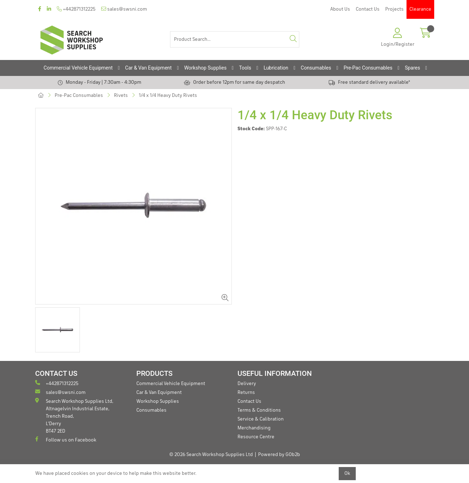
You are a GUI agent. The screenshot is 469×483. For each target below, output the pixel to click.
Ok (347, 473)
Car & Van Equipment (148, 68)
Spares (412, 68)
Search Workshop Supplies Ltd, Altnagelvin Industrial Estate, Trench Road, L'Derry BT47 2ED (74, 416)
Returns (246, 392)
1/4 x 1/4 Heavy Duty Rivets (168, 95)
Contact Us (368, 9)
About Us (340, 9)
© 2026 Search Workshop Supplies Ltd (211, 454)
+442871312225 (76, 9)
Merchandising (254, 428)
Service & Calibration (261, 419)
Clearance (420, 9)
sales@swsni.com (124, 9)
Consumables (316, 68)
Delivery (247, 383)
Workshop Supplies (205, 68)
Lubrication (275, 68)
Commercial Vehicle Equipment (78, 68)
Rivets (121, 95)
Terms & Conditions (259, 410)
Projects (394, 9)
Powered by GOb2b (279, 454)
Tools (245, 68)
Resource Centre (256, 436)
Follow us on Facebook (65, 440)
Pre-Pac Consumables (368, 68)
